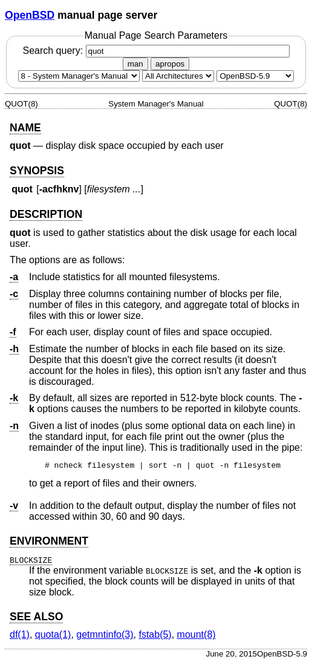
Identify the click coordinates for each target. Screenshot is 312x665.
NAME (25, 128)
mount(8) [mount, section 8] (196, 636)
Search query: (155, 50)
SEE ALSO (36, 618)
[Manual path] (255, 76)
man (135, 63)
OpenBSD (29, 15)
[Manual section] (79, 76)
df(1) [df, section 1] (20, 636)
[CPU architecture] (178, 76)
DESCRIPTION (46, 214)
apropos (169, 63)
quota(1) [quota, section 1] (53, 636)
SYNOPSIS (37, 171)
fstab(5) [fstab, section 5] (154, 636)
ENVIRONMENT (49, 543)
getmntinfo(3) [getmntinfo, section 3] (104, 636)
